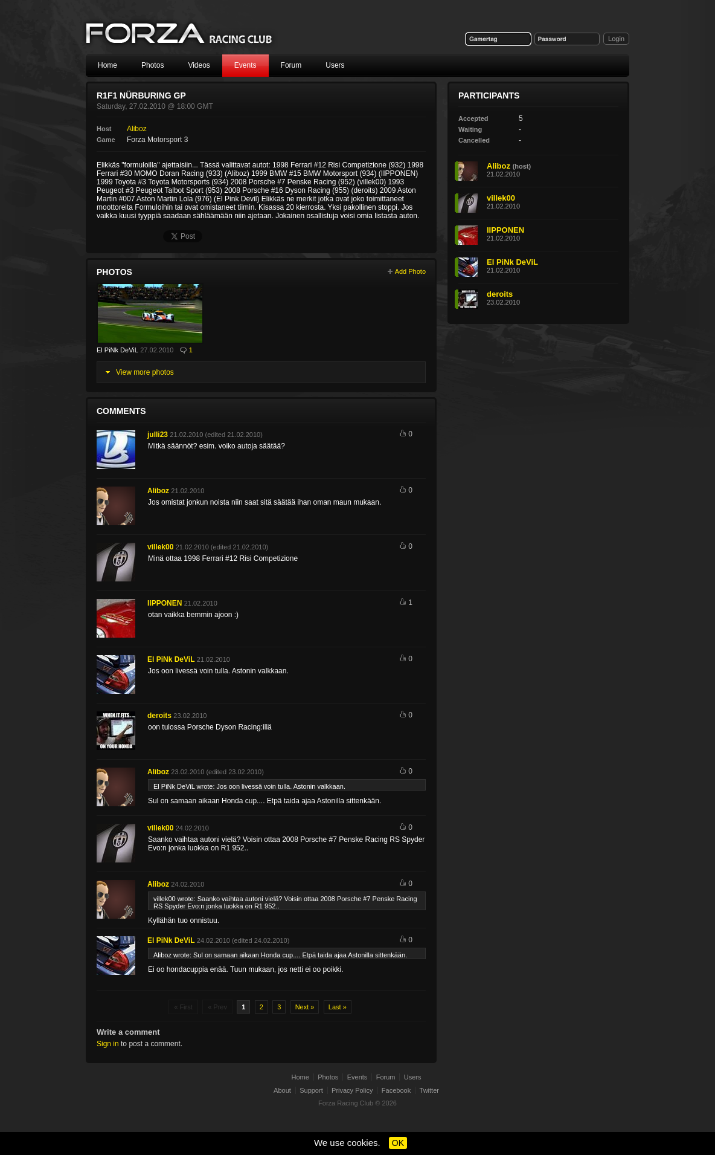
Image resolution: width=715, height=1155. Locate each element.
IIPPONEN (164, 603)
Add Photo (410, 271)
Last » (338, 1007)
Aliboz (137, 129)
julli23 (157, 434)
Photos (152, 65)
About (282, 1090)
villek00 (160, 547)
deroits (159, 715)
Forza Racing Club (180, 34)
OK (398, 1143)
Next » (305, 1007)
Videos (199, 65)
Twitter (429, 1090)
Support (311, 1090)
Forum (291, 65)
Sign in (108, 1044)
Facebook (396, 1090)
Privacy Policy (352, 1090)
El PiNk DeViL (117, 350)
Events (245, 65)
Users (334, 65)
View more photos (145, 372)
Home (107, 65)
